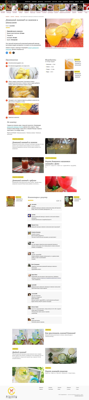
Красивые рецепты (74, 12)
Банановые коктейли (14, 12)
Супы (81, 1)
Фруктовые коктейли (2, 12)
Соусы (77, 1)
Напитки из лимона (31, 132)
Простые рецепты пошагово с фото (11, 393)
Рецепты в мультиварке (50, 12)
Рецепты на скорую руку (32, 12)
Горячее (34, 1)
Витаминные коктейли (44, 12)
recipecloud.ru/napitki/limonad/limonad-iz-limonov (51, 278)
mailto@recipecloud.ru (79, 395)
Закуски (54, 1)
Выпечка (27, 1)
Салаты (71, 1)
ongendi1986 (12, 25)
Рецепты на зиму (86, 12)
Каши (59, 1)
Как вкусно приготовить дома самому (11, 1)
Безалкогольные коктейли (38, 12)
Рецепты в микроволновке (62, 12)
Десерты (40, 1)
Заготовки (48, 1)
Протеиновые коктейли (68, 12)
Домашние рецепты (26, 12)
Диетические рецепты (56, 12)
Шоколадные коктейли (80, 12)
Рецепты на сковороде (8, 12)
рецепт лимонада (15, 31)
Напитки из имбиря (20, 12)
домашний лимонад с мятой (15, 127)
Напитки (65, 1)
